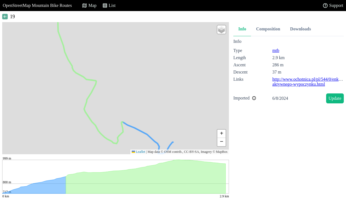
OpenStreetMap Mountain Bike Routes (37, 5)
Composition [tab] (268, 29)
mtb (275, 50)
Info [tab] (242, 29)
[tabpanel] (288, 72)
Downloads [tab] (300, 29)
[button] (221, 29)
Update (335, 98)
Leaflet (138, 152)
